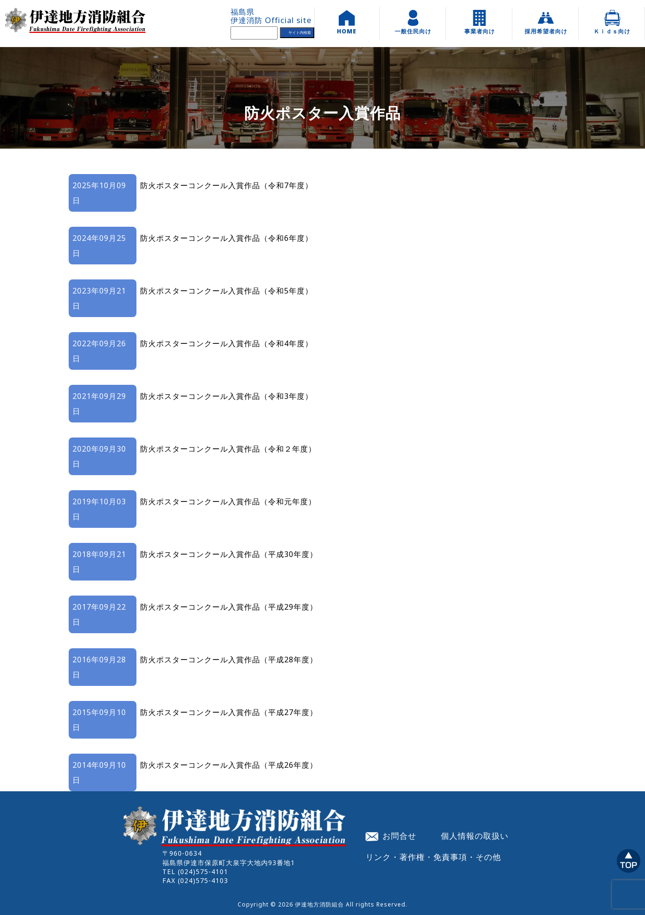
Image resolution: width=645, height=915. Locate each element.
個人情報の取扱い (475, 835)
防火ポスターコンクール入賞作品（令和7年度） (226, 185)
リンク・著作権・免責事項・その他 (433, 856)
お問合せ (391, 835)
